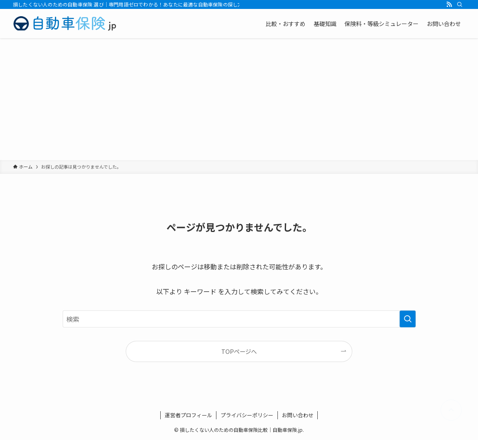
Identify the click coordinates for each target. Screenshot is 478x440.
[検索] (459, 4)
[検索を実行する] (407, 318)
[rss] (449, 4)
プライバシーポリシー (246, 415)
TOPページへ (239, 351)
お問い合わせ (298, 415)
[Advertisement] (239, 99)
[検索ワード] (239, 318)
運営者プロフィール (188, 415)
